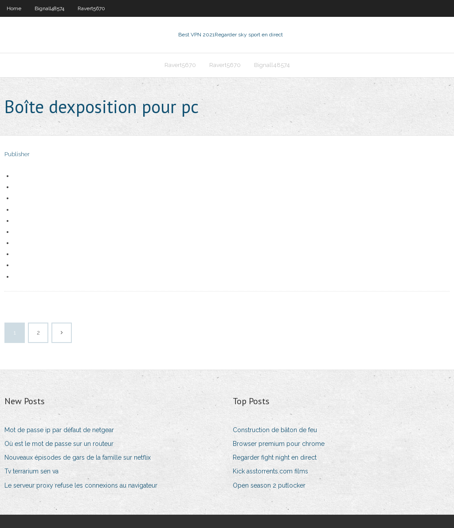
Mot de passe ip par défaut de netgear (59, 429)
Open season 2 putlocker (269, 485)
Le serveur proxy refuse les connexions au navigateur (80, 485)
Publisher (17, 154)
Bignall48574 (49, 8)
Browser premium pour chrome (279, 443)
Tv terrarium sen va (31, 471)
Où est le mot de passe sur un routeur (59, 443)
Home (14, 8)
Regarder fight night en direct (275, 457)
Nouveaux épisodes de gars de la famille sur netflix (77, 457)
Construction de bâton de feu (275, 429)
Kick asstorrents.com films (270, 471)
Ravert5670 (91, 8)
